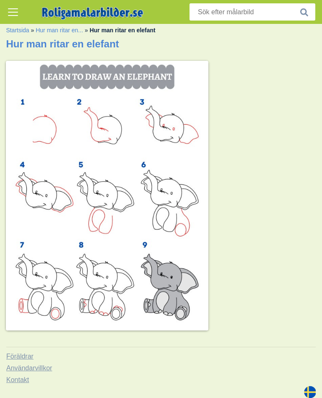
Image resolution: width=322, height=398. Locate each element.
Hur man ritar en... (59, 30)
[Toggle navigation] (13, 12)
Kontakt (17, 379)
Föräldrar (20, 356)
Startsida (17, 30)
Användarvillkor (29, 368)
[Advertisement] (268, 98)
